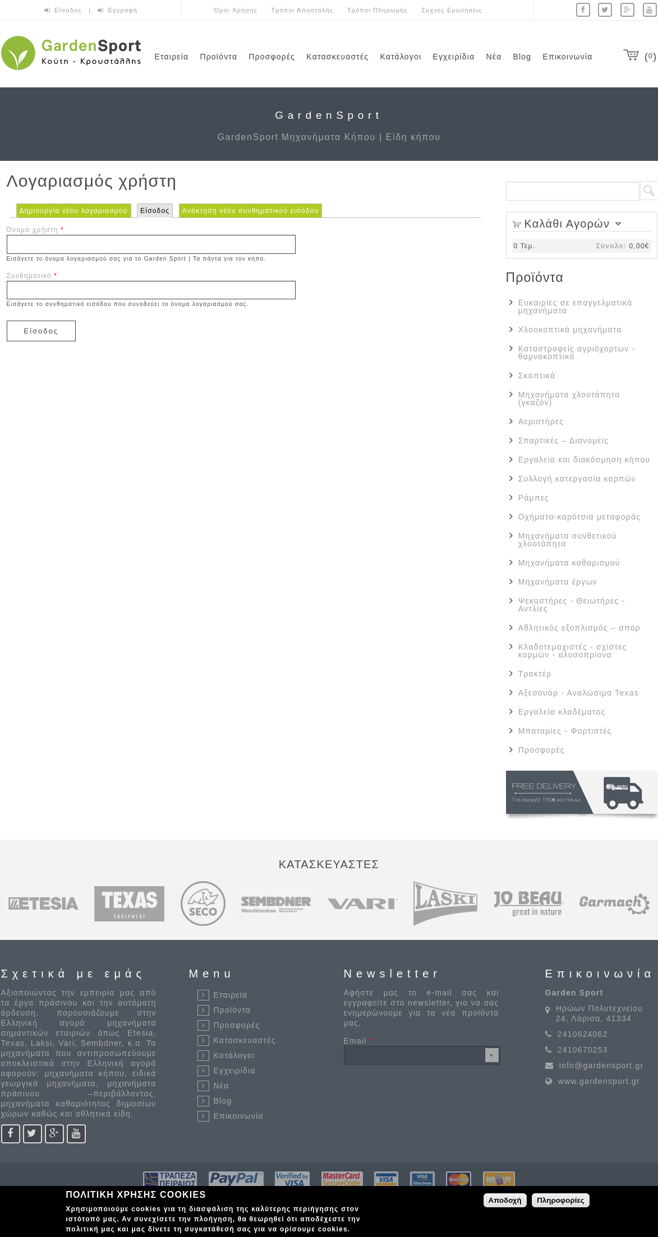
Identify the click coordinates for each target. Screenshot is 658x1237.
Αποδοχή (505, 1202)
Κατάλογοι (400, 56)
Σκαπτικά (536, 375)
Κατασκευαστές (337, 56)
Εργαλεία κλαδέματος (561, 711)
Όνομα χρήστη (36, 230)
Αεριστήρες (541, 421)
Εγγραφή (123, 10)
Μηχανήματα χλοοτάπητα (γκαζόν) (569, 398)
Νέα (493, 56)
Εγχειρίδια (453, 56)
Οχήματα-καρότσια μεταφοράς (579, 516)
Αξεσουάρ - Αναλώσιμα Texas (578, 692)
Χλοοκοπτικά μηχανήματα (570, 329)
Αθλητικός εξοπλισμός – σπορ (579, 627)
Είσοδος (69, 10)
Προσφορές (272, 56)
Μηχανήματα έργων (557, 581)
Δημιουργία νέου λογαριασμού (74, 211)
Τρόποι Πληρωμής (377, 10)
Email (359, 1040)
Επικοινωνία (567, 56)
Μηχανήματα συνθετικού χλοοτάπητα (567, 539)
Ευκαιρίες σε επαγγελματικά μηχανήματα (575, 306)
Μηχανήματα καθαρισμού (569, 562)
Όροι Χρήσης (236, 10)
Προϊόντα (218, 56)
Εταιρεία (172, 56)
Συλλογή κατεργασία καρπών (577, 478)
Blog (522, 56)
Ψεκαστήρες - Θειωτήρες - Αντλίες (571, 604)
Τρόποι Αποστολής (302, 10)
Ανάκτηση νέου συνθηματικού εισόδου (250, 211)
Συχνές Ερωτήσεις (451, 10)
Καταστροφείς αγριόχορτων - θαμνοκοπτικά (577, 352)
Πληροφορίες (560, 1202)
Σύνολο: (611, 246)
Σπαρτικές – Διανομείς (563, 440)
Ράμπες (533, 497)
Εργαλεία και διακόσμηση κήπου (584, 459)
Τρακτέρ (535, 673)
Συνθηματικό (32, 276)
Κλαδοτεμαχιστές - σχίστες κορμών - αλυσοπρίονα (572, 650)
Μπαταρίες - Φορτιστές (565, 730)
